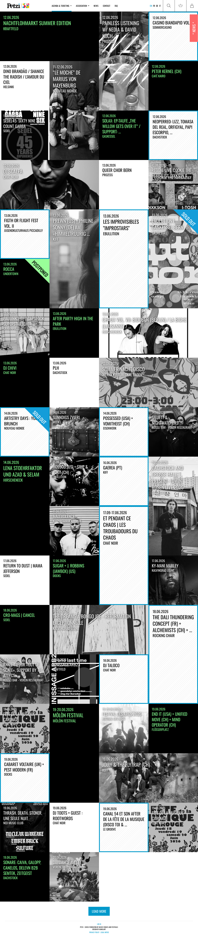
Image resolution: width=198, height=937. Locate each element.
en (151, 5)
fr (154, 5)
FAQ (116, 5)
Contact (106, 5)
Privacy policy (94, 932)
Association (82, 5)
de (157, 5)
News (96, 5)
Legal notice (105, 932)
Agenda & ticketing (62, 5)
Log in (99, 924)
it (160, 5)
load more (99, 911)
